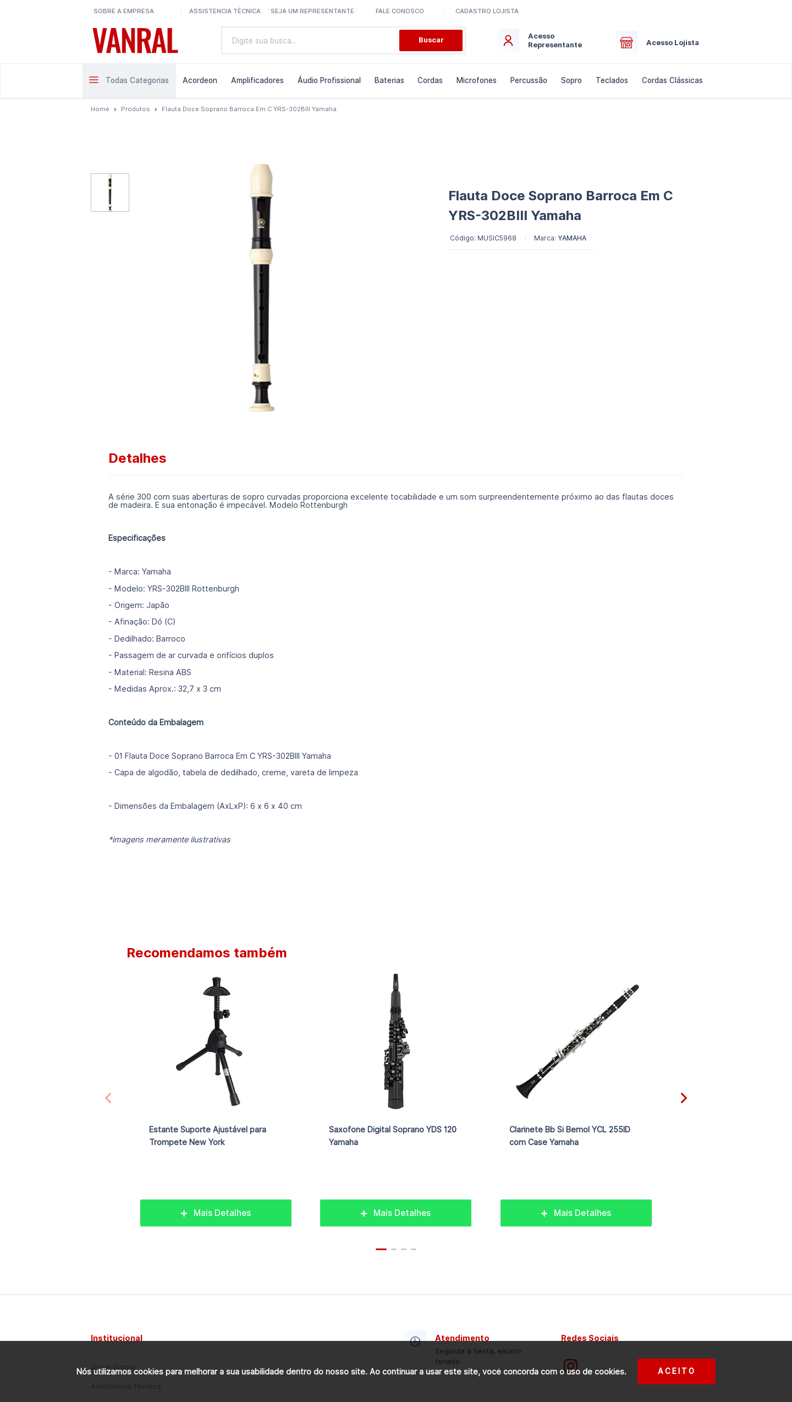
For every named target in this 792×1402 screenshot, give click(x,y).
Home (100, 109)
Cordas (430, 80)
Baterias (389, 80)
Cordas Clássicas (672, 80)
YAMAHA (572, 238)
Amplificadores (257, 80)
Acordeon (200, 80)
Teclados (612, 80)
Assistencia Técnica (225, 11)
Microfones (477, 80)
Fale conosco (400, 11)
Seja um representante (312, 11)
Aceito (677, 1371)
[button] (683, 1098)
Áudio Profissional (329, 80)
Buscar (431, 40)
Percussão (528, 80)
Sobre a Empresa (124, 11)
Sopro (571, 80)
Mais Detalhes (216, 1213)
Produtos (135, 109)
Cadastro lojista (487, 11)
